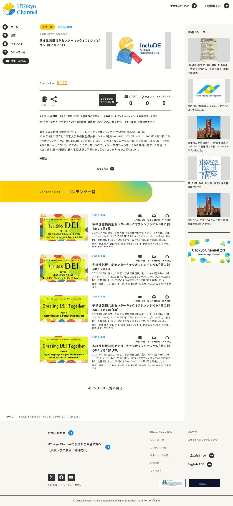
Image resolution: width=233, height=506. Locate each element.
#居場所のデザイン (91, 116)
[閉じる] (115, 96)
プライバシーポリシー (72, 484)
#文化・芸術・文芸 (69, 116)
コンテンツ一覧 (158, 447)
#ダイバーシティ (48, 121)
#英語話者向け (146, 121)
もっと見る (105, 169)
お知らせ (154, 463)
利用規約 (52, 484)
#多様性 (108, 116)
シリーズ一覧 (157, 439)
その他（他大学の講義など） (54, 33)
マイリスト (156, 470)
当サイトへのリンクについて (202, 439)
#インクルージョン (125, 116)
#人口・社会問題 (49, 116)
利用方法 (192, 432)
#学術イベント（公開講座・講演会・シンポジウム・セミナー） (90, 121)
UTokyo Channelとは (161, 432)
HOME (9, 416)
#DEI (154, 116)
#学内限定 (130, 121)
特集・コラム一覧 (159, 455)
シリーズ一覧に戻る (105, 388)
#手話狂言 (143, 116)
